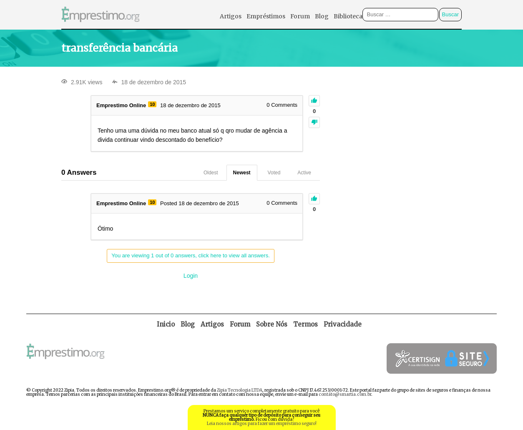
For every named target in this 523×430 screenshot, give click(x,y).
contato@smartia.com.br (345, 394)
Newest (242, 173)
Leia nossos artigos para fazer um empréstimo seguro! (262, 423)
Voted (274, 173)
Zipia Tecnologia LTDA (239, 390)
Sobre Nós (271, 324)
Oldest (211, 173)
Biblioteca (348, 16)
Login (191, 275)
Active (304, 173)
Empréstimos (265, 16)
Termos (305, 324)
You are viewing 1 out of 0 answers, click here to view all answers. (190, 255)
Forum (300, 16)
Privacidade (343, 324)
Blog (322, 16)
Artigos (230, 16)
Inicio (166, 324)
